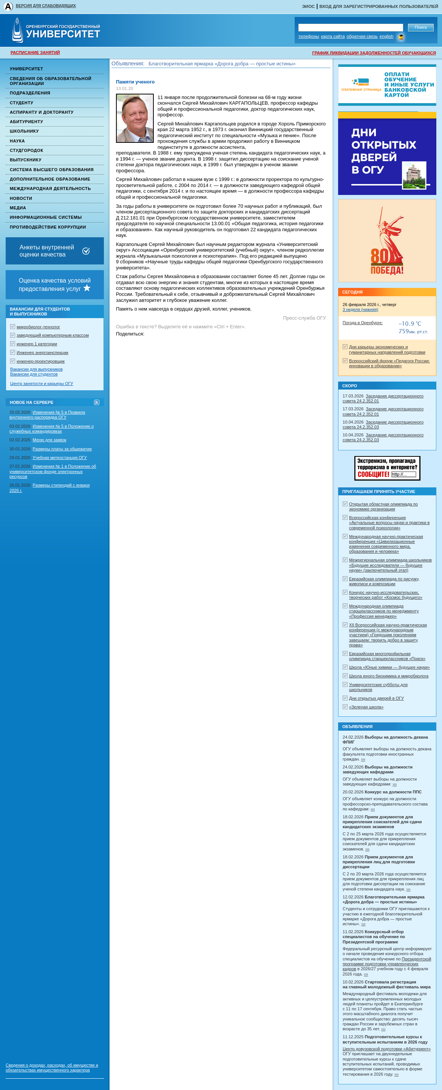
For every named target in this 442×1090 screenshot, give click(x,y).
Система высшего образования (52, 169)
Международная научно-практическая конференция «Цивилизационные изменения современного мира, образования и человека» (386, 544)
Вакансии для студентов (34, 374)
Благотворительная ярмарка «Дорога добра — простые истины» (221, 67)
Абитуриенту (26, 121)
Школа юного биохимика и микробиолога (388, 676)
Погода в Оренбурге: (363, 322)
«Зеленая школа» (366, 707)
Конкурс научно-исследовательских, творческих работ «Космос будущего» (385, 595)
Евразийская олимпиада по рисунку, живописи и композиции (384, 581)
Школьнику (24, 131)
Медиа (18, 208)
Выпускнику (26, 160)
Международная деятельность (50, 188)
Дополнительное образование (50, 179)
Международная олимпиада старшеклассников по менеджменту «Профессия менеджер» (384, 611)
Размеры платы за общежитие (62, 449)
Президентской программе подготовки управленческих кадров (387, 964)
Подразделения (30, 93)
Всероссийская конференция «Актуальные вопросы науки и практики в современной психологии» (389, 522)
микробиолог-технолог (38, 327)
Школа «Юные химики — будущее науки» (389, 667)
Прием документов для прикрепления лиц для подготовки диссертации (229, 60)
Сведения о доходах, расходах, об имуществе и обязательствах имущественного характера (52, 1067)
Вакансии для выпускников (36, 369)
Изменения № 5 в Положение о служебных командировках (51, 428)
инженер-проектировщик (41, 361)
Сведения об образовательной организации (50, 81)
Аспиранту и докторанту (42, 112)
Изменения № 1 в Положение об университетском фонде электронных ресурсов (52, 471)
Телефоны (308, 36)
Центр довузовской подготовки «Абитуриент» (387, 1049)
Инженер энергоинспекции (42, 352)
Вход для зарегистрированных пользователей (378, 6)
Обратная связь (362, 36)
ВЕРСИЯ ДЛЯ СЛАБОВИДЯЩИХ (46, 6)
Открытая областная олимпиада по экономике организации (383, 506)
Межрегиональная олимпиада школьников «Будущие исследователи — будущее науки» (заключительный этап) (390, 565)
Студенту (21, 102)
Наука (17, 141)
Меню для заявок (49, 440)
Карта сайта (333, 36)
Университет (26, 68)
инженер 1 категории (37, 344)
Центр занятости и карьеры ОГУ (41, 383)
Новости (21, 198)
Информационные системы (46, 217)
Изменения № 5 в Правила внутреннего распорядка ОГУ (47, 414)
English (387, 36)
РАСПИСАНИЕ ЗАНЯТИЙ (35, 52)
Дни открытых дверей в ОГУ (376, 698)
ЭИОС (308, 6)
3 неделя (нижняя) (360, 309)
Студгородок (26, 150)
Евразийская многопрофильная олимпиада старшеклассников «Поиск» (387, 656)
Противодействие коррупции (48, 227)
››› (363, 759)
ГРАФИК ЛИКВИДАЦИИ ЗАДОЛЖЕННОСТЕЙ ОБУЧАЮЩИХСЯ (374, 53)
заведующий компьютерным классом (53, 335)
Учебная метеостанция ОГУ (60, 457)
